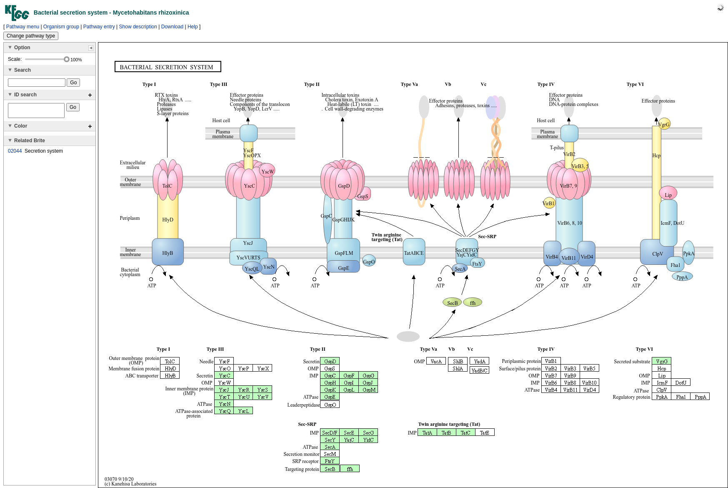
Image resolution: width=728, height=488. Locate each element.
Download (172, 27)
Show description (138, 27)
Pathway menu (22, 27)
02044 (15, 153)
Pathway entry (99, 27)
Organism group (61, 27)
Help (193, 27)
